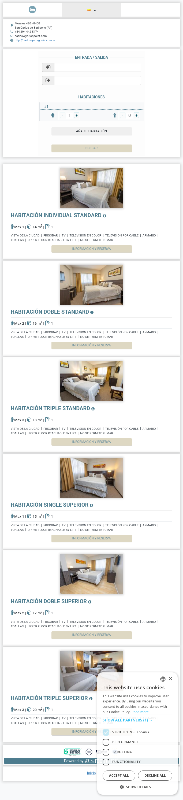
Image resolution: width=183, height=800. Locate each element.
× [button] (170, 679)
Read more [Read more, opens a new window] (140, 712)
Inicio (91, 773)
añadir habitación (91, 131)
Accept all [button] (119, 775)
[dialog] (137, 733)
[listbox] (163, 679)
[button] (137, 720)
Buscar (91, 148)
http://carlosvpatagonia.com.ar (35, 40)
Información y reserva (91, 249)
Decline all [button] (155, 775)
